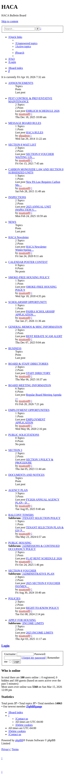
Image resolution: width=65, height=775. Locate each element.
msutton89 (25, 114)
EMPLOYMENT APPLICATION (30, 421)
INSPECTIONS (17, 197)
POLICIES (14, 598)
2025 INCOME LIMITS (39, 632)
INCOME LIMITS (33, 623)
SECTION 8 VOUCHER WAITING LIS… (34, 156)
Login (5, 646)
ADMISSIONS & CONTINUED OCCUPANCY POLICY (34, 547)
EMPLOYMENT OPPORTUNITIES (28, 410)
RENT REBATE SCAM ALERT (44, 336)
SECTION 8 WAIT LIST (22, 144)
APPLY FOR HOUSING (22, 620)
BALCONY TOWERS (21, 514)
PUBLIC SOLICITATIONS (23, 434)
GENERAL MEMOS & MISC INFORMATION (35, 326)
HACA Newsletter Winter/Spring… (30, 248)
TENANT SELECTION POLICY (41, 518)
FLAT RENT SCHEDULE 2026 (44, 558)
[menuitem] (26, 43)
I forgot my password (33, 657)
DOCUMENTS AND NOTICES (26, 474)
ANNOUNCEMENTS (20, 83)
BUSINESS (14, 348)
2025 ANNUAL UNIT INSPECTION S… (33, 208)
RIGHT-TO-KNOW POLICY (42, 607)
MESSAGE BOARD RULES (24, 123)
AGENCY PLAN (18, 490)
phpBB (19, 740)
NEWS (12, 221)
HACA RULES (34, 132)
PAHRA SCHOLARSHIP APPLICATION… (35, 313)
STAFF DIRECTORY (38, 373)
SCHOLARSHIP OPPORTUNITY (27, 302)
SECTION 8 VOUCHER (22, 570)
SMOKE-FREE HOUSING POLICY (29, 277)
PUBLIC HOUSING (19, 542)
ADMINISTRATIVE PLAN (38, 573)
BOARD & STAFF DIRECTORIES (28, 363)
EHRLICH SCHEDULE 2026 (42, 110)
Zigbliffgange (34, 706)
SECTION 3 (15, 450)
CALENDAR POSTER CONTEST (28, 262)
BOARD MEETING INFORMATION (29, 385)
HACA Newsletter (18, 237)
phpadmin (24, 135)
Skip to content (9, 21)
